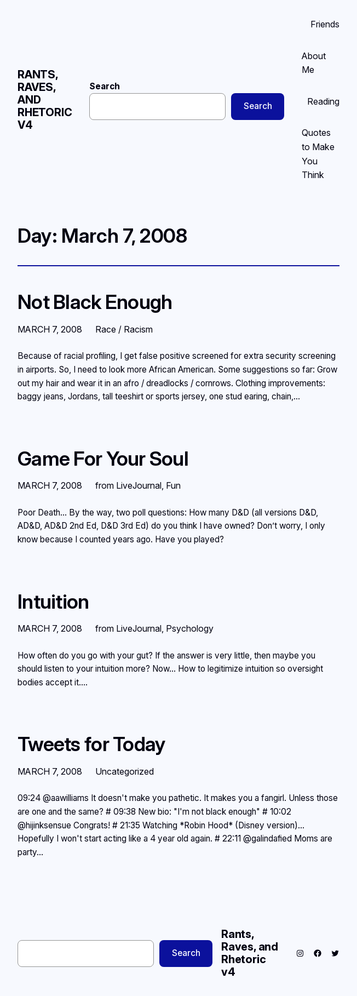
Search (104, 86)
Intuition (53, 602)
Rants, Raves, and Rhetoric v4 (249, 953)
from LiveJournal (128, 485)
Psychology (190, 628)
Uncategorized (124, 771)
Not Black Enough (95, 302)
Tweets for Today (92, 744)
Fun (173, 485)
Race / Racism (124, 329)
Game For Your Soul (103, 459)
